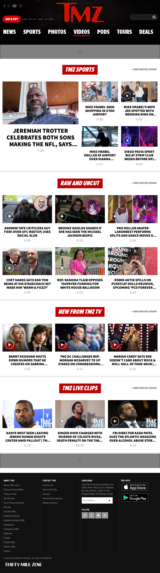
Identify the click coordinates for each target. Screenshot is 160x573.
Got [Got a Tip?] (11, 19)
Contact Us (48, 485)
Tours (124, 32)
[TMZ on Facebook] (4, 6)
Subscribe (109, 500)
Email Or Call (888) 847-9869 (37, 19)
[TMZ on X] (9, 6)
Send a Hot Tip (50, 489)
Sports (32, 32)
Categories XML (11, 529)
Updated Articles (12, 516)
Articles (7, 507)
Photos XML (9, 546)
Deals (146, 32)
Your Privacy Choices (14, 503)
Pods (103, 32)
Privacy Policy (88, 493)
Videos (82, 32)
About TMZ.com (11, 485)
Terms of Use (10, 494)
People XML (9, 542)
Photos (57, 32)
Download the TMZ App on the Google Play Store (135, 498)
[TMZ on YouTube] (98, 515)
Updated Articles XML (14, 520)
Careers (46, 494)
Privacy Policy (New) (13, 489)
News (9, 32)
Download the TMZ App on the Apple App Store (135, 487)
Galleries (8, 533)
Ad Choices (9, 498)
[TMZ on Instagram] (20, 6)
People (7, 538)
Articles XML (10, 511)
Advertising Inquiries (52, 498)
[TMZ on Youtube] (14, 6)
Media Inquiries (50, 503)
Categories (9, 524)
